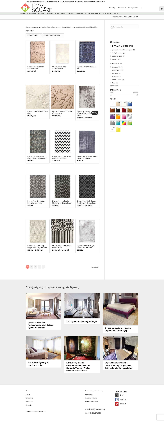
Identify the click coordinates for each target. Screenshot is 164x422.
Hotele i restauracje (93, 13)
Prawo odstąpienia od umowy (94, 391)
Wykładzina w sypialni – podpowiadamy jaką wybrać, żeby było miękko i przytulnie (118, 365)
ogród (22, 13)
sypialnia (71, 13)
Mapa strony (29, 401)
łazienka (80, 13)
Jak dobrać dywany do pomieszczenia (38, 363)
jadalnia (49, 13)
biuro (63, 13)
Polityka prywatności (91, 401)
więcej (116, 13)
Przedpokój (107, 13)
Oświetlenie (31, 13)
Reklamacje (88, 394)
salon (57, 13)
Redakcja (28, 405)
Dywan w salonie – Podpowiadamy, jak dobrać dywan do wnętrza (40, 325)
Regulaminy (29, 398)
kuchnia (41, 13)
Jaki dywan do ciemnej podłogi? (81, 321)
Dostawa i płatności (91, 398)
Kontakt (28, 394)
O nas (27, 391)
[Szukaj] (141, 7)
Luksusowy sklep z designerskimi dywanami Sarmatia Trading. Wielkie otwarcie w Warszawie (78, 367)
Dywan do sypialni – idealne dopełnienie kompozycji (118, 329)
